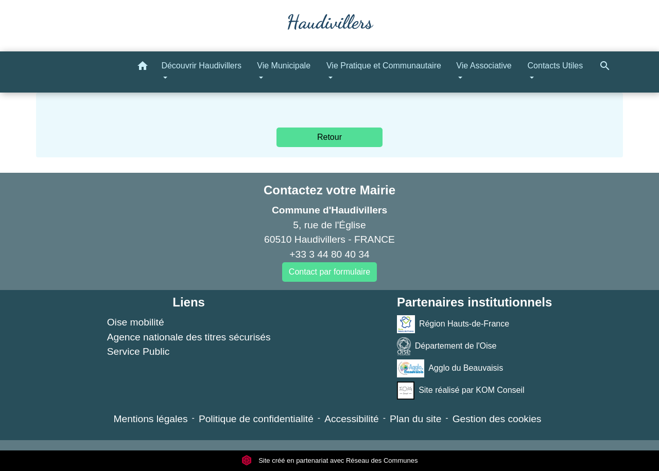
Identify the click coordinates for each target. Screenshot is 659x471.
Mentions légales (151, 418)
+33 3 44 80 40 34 (329, 254)
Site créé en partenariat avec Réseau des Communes (329, 460)
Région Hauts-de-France (453, 324)
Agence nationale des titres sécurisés (189, 337)
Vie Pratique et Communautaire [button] (383, 65)
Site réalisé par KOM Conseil (461, 391)
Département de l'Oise (447, 346)
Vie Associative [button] (483, 65)
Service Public (138, 351)
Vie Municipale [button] (283, 65)
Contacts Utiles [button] (555, 65)
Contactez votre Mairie (329, 190)
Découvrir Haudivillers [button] (201, 65)
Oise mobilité (135, 322)
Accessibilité (351, 418)
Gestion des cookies (497, 418)
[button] (142, 68)
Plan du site (415, 418)
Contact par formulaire (329, 271)
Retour (329, 137)
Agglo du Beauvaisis (450, 368)
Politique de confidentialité (256, 418)
